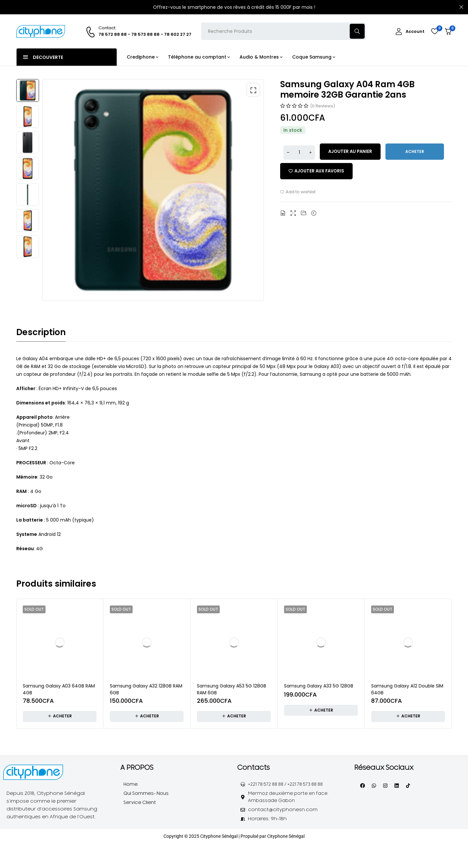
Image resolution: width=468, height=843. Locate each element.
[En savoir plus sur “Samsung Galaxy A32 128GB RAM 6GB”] (147, 716)
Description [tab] (41, 332)
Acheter (419, 151)
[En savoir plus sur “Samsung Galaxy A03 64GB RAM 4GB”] (60, 716)
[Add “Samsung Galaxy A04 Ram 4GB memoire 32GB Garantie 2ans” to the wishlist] (318, 171)
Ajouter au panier (353, 151)
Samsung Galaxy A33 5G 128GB (318, 685)
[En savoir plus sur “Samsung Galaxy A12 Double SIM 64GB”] (408, 716)
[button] (250, 92)
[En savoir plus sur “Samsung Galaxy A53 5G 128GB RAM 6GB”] (234, 716)
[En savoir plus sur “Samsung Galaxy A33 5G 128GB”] (321, 709)
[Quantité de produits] (300, 152)
